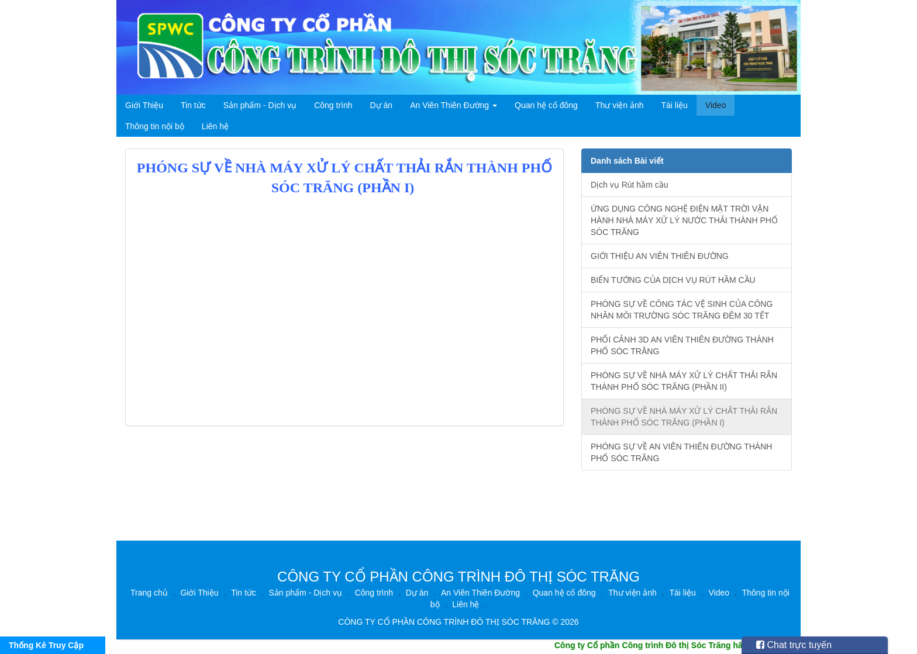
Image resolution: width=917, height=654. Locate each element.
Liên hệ (215, 126)
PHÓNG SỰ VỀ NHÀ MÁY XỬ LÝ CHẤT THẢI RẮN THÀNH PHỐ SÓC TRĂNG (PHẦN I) (684, 416)
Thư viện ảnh (619, 105)
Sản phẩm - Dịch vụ (260, 105)
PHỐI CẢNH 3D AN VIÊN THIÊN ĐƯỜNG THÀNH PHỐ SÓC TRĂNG (682, 345)
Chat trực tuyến (794, 645)
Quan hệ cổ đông (546, 105)
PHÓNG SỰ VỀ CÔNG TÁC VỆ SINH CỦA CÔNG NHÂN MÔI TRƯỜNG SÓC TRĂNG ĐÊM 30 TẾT (682, 309)
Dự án (381, 105)
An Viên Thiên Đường (453, 105)
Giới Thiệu (144, 105)
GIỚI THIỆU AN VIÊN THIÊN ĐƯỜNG (660, 256)
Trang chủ (149, 592)
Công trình (333, 105)
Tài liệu (674, 105)
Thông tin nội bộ (154, 126)
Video (715, 105)
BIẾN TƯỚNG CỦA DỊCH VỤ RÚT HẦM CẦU (673, 280)
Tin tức (193, 105)
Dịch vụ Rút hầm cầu (629, 184)
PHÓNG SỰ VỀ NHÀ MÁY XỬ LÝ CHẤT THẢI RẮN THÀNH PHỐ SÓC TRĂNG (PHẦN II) (684, 381)
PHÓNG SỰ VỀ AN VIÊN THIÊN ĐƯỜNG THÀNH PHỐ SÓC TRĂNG (681, 452)
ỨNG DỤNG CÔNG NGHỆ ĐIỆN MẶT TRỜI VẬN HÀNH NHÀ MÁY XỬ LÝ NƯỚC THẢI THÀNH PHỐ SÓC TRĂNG (684, 220)
